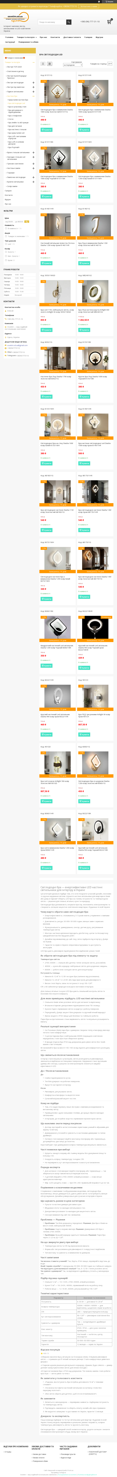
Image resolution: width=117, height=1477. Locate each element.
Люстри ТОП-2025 (14, 67)
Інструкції (10, 42)
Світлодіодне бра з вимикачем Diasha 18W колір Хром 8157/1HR (94, 111)
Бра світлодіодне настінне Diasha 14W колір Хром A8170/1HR (94, 511)
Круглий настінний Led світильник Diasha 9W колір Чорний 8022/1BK (93, 849)
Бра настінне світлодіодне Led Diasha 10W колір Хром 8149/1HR (94, 444)
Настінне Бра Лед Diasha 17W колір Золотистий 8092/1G (56, 377)
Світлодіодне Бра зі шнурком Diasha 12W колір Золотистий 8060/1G (93, 782)
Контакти (55, 37)
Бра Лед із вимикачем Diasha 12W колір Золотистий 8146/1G (92, 244)
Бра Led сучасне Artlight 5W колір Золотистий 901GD (55, 782)
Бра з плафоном (15, 115)
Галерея (88, 37)
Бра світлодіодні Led (16, 103)
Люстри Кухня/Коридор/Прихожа (17, 77)
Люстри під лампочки (15, 87)
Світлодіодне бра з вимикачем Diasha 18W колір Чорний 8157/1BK (57, 177)
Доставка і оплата (72, 37)
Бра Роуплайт (14, 147)
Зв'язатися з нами (88, 6)
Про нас (43, 37)
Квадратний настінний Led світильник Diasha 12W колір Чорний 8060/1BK (57, 646)
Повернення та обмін (28, 42)
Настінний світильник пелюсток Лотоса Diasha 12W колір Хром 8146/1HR (57, 244)
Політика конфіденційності (87, 1475)
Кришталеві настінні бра (18, 100)
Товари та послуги (26, 37)
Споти (10, 119)
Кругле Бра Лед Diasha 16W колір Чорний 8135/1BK (92, 377)
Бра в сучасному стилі (17, 107)
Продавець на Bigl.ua (58, 1473)
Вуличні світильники (15, 182)
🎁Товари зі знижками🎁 (15, 58)
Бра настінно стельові (17, 129)
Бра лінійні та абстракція (18, 122)
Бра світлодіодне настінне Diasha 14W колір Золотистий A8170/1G (94, 578)
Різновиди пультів (68, 1454)
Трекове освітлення (15, 164)
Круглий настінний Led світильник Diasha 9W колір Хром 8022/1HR (55, 715)
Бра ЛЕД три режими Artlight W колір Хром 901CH (94, 715)
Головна (9, 37)
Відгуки (99, 37)
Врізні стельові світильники (18, 152)
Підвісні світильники (15, 91)
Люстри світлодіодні (15, 82)
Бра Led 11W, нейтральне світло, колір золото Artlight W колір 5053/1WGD (57, 311)
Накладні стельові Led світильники (16, 158)
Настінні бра (12, 96)
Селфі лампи (12, 186)
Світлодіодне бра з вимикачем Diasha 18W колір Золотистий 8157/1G (57, 111)
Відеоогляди (66, 1458)
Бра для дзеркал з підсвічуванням (15, 111)
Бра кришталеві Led (16, 133)
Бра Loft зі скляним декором (16, 143)
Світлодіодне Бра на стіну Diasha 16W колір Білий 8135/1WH (57, 444)
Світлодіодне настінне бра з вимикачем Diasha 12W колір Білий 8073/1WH (55, 579)
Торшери (10, 173)
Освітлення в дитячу (15, 71)
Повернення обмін (40, 1461)
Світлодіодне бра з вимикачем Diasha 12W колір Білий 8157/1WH (94, 177)
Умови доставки (39, 1454)
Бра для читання (15, 126)
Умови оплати (38, 1458)
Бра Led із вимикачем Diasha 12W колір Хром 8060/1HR (57, 849)
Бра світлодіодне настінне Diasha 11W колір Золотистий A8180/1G (57, 511)
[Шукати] (68, 22)
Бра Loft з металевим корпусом (17, 137)
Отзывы (8, 1452)
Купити (47, 130)
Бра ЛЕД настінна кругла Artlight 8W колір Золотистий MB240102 (93, 311)
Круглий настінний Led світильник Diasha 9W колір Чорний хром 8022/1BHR (92, 647)
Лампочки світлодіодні (16, 177)
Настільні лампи (13, 168)
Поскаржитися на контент (67, 1475)
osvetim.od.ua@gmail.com (17, 345)
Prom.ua (70, 1470)
